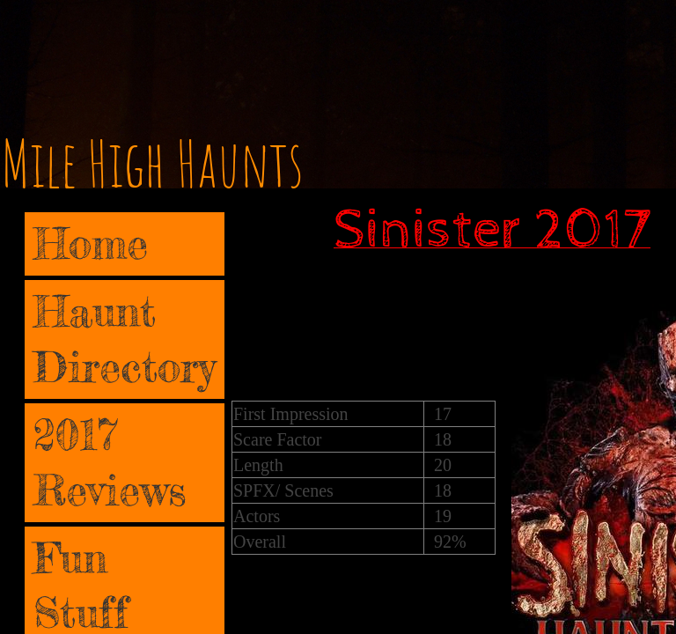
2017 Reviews (110, 462)
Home (90, 243)
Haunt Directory (124, 338)
